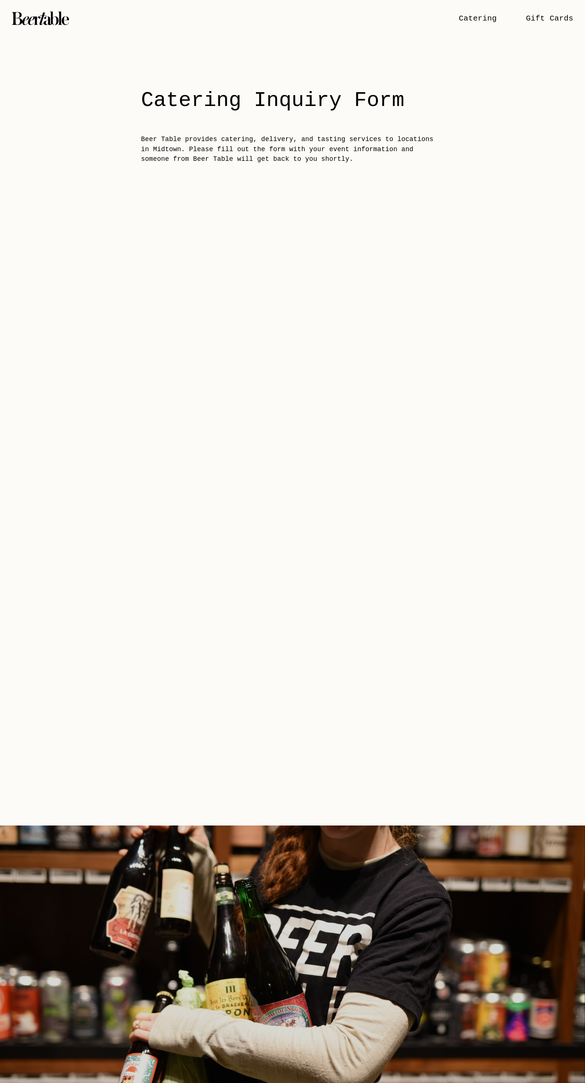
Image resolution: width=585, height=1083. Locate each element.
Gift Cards (549, 18)
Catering (478, 18)
